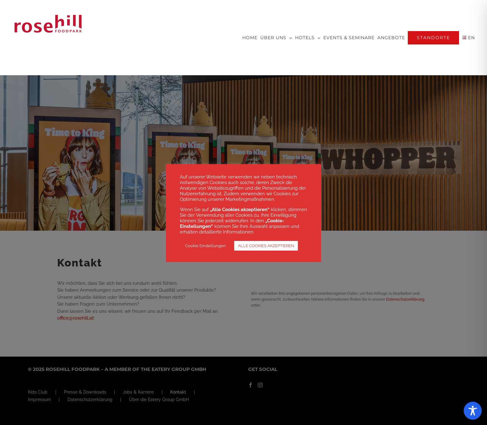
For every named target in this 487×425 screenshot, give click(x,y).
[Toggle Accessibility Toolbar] (472, 410)
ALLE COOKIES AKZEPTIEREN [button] (266, 245)
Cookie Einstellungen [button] (205, 245)
